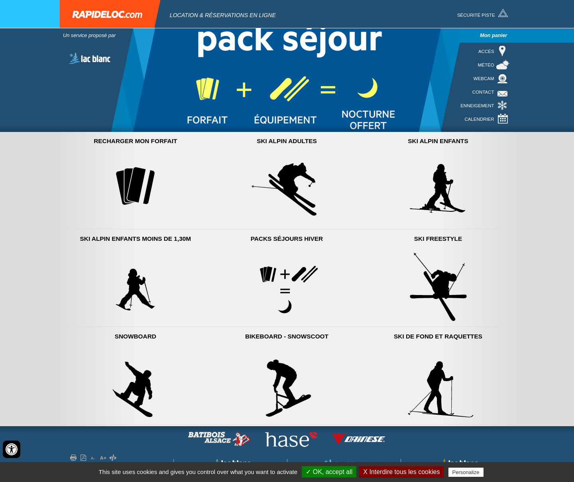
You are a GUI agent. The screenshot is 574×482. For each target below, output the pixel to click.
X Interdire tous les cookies (401, 471)
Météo (486, 65)
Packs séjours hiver (287, 238)
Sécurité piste (476, 15)
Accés (486, 51)
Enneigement (477, 105)
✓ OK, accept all (329, 471)
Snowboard (135, 336)
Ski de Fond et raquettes (438, 336)
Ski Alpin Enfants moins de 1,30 (135, 238)
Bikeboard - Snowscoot (286, 336)
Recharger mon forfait (135, 141)
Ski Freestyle (438, 238)
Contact (483, 92)
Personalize (466, 472)
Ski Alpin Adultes (286, 141)
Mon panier (493, 35)
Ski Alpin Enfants (438, 141)
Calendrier (479, 119)
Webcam (484, 78)
